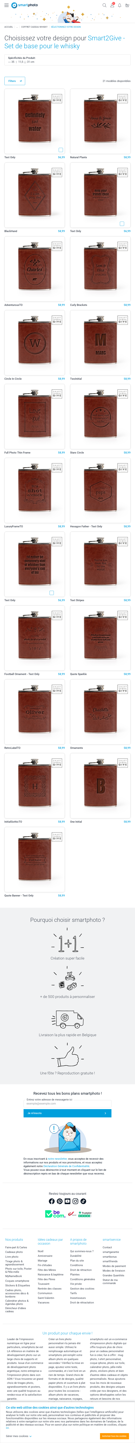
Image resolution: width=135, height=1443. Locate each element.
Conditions (76, 1265)
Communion (45, 1293)
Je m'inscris (35, 1113)
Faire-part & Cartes (16, 1247)
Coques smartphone (17, 1280)
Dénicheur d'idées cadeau (15, 1310)
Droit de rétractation (82, 1302)
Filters (12, 81)
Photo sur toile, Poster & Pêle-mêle (18, 1270)
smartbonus (110, 1256)
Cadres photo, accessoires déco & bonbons (16, 1293)
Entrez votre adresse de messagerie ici (49, 1099)
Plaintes (75, 1274)
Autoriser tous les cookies (114, 1436)
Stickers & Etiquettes (17, 1285)
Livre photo (11, 1256)
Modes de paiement (114, 1266)
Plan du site (77, 1260)
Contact (107, 1247)
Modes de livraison (114, 1270)
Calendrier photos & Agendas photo (16, 1302)
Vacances (43, 1302)
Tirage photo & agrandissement (14, 1263)
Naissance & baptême (50, 1274)
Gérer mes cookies (19, 1436)
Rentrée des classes (50, 1288)
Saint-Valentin (46, 1298)
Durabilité (75, 1255)
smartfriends (110, 1261)
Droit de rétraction (81, 1270)
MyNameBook (13, 1276)
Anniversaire (45, 1255)
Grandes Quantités (113, 1275)
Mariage (42, 1260)
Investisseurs (78, 1298)
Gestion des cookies (82, 1288)
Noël (40, 1251)
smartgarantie (111, 1252)
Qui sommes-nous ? (82, 1251)
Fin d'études (45, 1265)
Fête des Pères (46, 1279)
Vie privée (76, 1283)
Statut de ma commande (110, 1281)
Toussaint (43, 1283)
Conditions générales (82, 1279)
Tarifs (73, 1293)
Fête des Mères (47, 1270)
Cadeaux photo (14, 1252)
